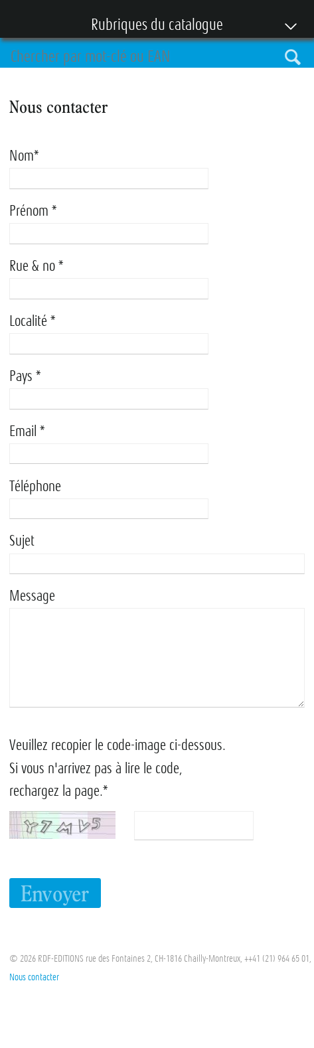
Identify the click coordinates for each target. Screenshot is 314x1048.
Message (32, 595)
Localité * (32, 321)
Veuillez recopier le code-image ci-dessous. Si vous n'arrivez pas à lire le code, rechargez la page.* (117, 768)
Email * (26, 431)
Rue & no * (36, 266)
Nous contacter (34, 977)
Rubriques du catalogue (150, 26)
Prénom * (32, 210)
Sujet (22, 540)
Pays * (24, 376)
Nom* (24, 155)
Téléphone (35, 486)
